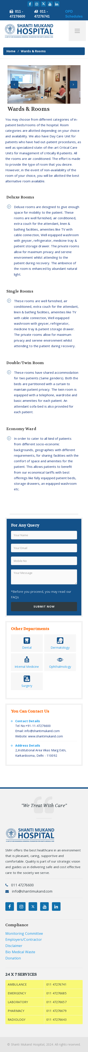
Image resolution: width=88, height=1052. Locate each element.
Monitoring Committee (24, 933)
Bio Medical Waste (20, 952)
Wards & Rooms (33, 51)
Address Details (27, 745)
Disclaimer (13, 945)
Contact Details (27, 721)
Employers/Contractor (23, 939)
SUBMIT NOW (44, 606)
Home (11, 51)
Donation (13, 958)
